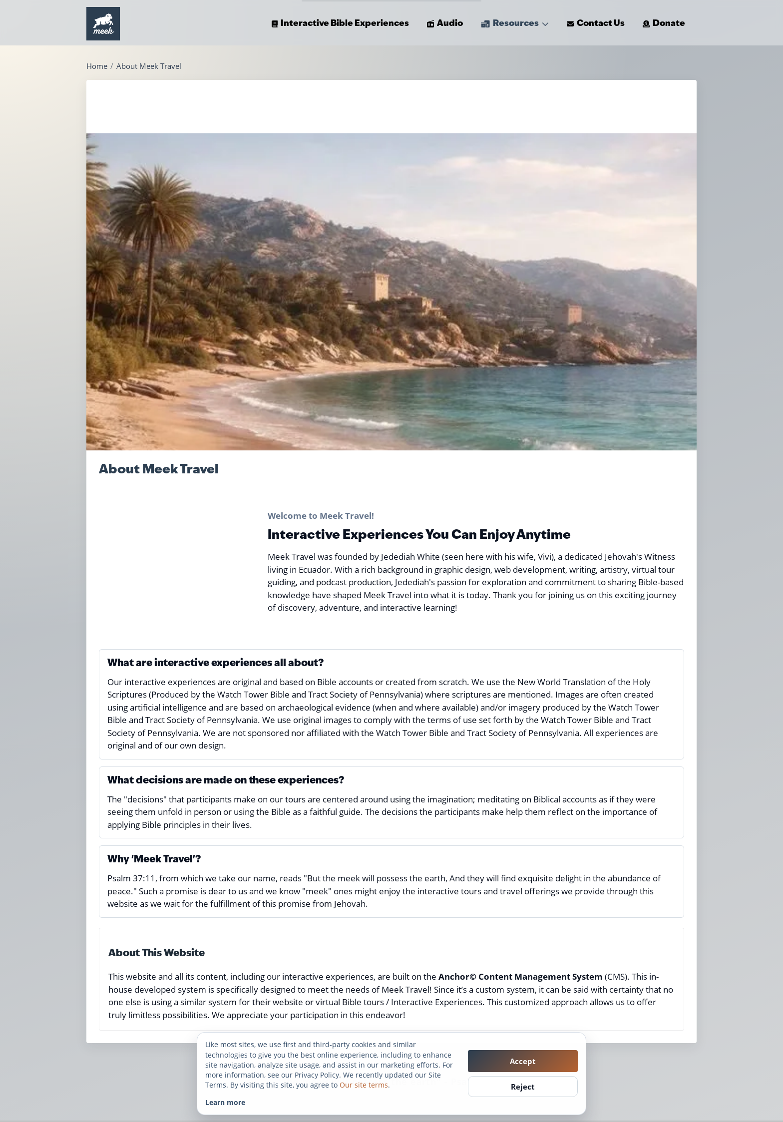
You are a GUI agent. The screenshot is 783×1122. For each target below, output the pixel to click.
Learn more (225, 1102)
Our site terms (364, 1085)
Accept (523, 1061)
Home (96, 66)
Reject (523, 1087)
